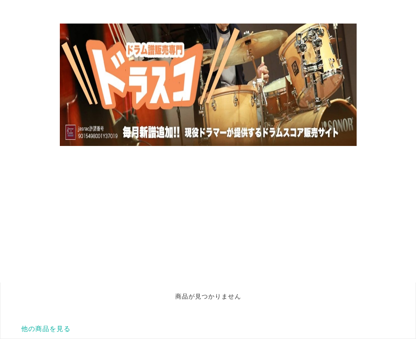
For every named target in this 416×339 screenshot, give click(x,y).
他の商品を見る (46, 328)
